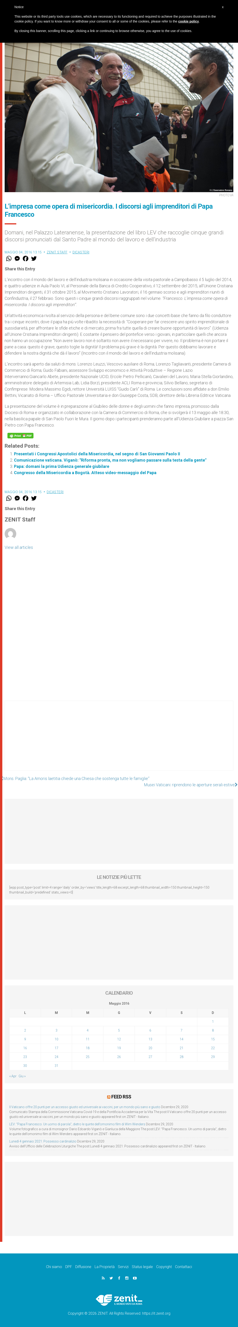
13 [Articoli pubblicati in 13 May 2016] (150, 1039)
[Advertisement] (119, 740)
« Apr (13, 1076)
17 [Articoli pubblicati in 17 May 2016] (56, 1048)
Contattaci (183, 1267)
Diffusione (83, 1267)
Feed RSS (121, 1097)
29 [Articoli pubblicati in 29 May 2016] (213, 1057)
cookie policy (188, 21)
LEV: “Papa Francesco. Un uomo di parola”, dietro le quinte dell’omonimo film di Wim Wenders (77, 1124)
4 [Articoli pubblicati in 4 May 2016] (88, 1030)
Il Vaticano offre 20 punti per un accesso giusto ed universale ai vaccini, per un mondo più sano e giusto (84, 1107)
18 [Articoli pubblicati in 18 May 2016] (87, 1048)
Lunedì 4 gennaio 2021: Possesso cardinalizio (42, 1141)
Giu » (22, 1076)
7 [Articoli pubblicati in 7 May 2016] (181, 1030)
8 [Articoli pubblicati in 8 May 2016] (213, 1030)
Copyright (164, 1267)
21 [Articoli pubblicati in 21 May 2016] (181, 1048)
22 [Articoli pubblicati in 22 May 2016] (213, 1048)
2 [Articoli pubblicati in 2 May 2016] (25, 1030)
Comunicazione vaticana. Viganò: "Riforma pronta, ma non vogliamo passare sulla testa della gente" (110, 460)
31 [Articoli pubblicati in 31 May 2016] (56, 1066)
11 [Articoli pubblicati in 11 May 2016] (87, 1039)
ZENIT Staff (57, 252)
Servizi (123, 1267)
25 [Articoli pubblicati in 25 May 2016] (87, 1057)
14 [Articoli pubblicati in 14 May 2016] (181, 1039)
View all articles (19, 547)
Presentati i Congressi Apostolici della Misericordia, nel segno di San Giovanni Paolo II (97, 453)
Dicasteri (81, 252)
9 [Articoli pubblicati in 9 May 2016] (25, 1039)
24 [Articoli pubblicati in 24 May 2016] (56, 1057)
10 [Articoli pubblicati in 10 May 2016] (56, 1039)
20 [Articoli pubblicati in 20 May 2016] (150, 1048)
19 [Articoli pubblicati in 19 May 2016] (119, 1048)
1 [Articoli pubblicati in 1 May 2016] (213, 1021)
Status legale (142, 1267)
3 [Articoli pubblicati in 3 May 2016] (56, 1030)
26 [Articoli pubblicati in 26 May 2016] (119, 1057)
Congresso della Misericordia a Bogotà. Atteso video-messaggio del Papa (85, 472)
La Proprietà (105, 1267)
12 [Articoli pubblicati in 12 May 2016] (119, 1039)
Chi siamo (54, 1267)
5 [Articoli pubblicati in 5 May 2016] (119, 1030)
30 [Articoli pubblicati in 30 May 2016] (25, 1066)
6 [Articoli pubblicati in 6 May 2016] (150, 1030)
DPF (68, 1267)
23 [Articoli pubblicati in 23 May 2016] (25, 1057)
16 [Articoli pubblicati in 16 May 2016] (25, 1048)
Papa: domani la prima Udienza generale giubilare (61, 466)
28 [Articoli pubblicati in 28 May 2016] (181, 1057)
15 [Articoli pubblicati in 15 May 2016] (213, 1039)
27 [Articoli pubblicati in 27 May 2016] (150, 1057)
